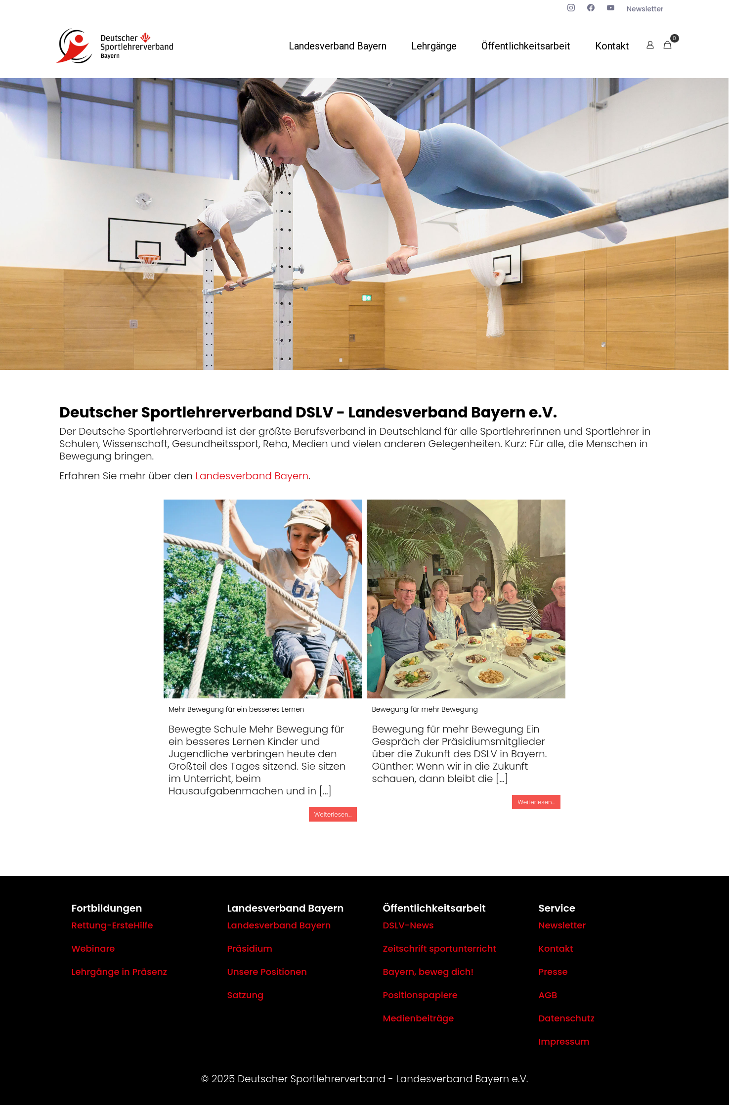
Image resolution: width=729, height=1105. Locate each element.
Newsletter (562, 925)
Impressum (564, 1041)
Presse (553, 972)
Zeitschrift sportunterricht (440, 948)
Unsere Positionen (267, 972)
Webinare (93, 948)
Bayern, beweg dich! (428, 972)
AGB (548, 995)
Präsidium (250, 948)
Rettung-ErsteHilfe (112, 925)
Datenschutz (567, 1018)
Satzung (245, 995)
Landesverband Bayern (251, 476)
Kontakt (556, 948)
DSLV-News (408, 925)
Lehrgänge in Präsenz (120, 972)
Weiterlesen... (333, 814)
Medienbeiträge (418, 1018)
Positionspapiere (420, 995)
